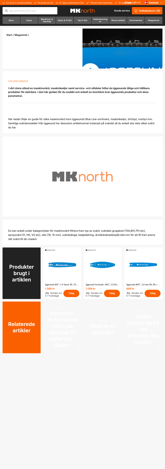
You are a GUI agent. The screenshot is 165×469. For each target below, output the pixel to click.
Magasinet (20, 35)
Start (9, 35)
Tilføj (71, 293)
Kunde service (122, 10)
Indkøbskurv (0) (147, 10)
